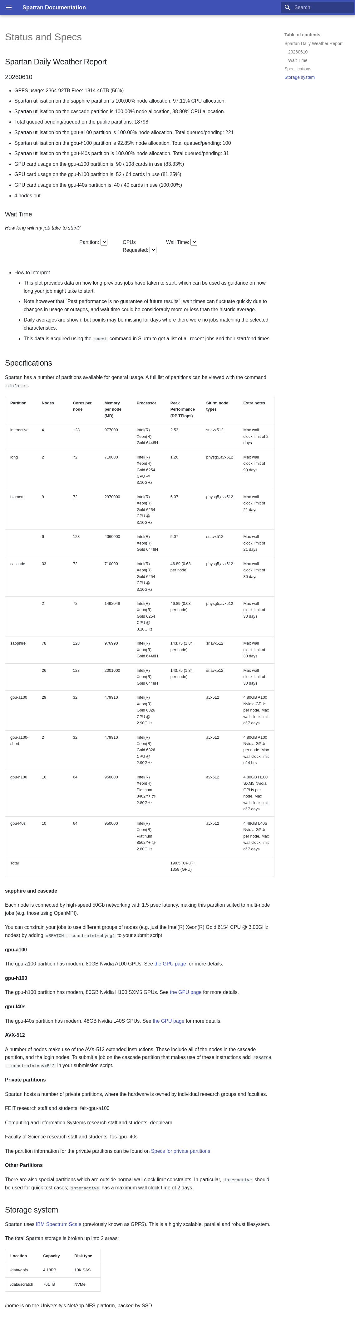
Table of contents (302, 34)
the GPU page (170, 963)
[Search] (317, 7)
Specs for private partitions (180, 1151)
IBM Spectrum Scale (58, 1224)
